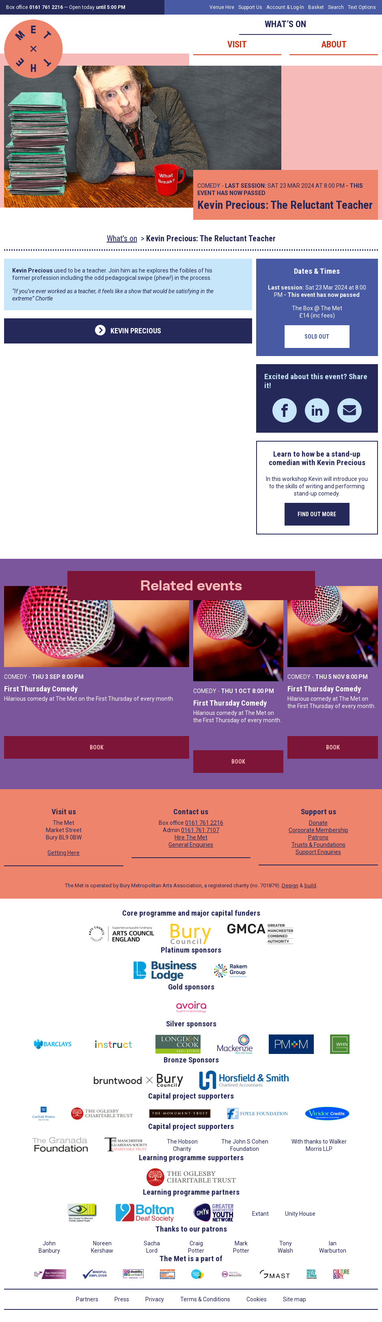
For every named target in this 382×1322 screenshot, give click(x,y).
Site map (294, 1299)
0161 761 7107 (200, 830)
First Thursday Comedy (41, 688)
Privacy (154, 1299)
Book (97, 747)
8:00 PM (73, 677)
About (334, 44)
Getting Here (63, 853)
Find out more (317, 514)
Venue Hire (221, 7)
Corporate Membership (318, 830)
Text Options (362, 7)
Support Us (250, 7)
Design (290, 885)
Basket (316, 7)
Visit (237, 44)
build (310, 885)
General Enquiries (190, 844)
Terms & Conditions (205, 1299)
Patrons (318, 837)
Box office (34, 7)
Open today (97, 7)
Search (336, 7)
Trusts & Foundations (318, 844)
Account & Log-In (285, 7)
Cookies (256, 1299)
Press (121, 1299)
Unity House (300, 1213)
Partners (87, 1299)
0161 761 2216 (204, 823)
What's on (122, 238)
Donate (318, 823)
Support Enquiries (318, 852)
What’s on (285, 24)
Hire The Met (191, 837)
